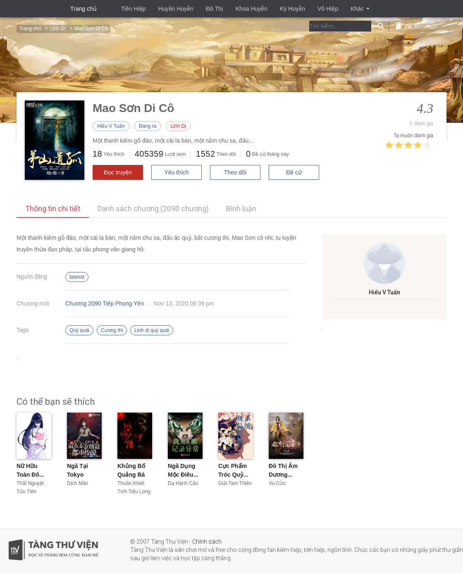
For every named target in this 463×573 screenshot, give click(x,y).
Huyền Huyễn (175, 8)
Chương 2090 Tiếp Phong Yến (104, 303)
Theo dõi (235, 172)
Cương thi (112, 330)
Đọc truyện (118, 172)
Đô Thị (214, 8)
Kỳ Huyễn (292, 8)
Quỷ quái (79, 330)
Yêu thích (176, 172)
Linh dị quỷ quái (151, 330)
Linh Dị (178, 126)
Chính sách (207, 541)
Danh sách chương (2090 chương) (153, 208)
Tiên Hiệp (133, 8)
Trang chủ (83, 8)
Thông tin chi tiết (52, 208)
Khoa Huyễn (251, 8)
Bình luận (241, 208)
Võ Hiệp (327, 8)
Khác (360, 8)
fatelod (76, 277)
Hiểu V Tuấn (111, 126)
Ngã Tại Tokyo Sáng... (77, 475)
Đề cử (294, 172)
